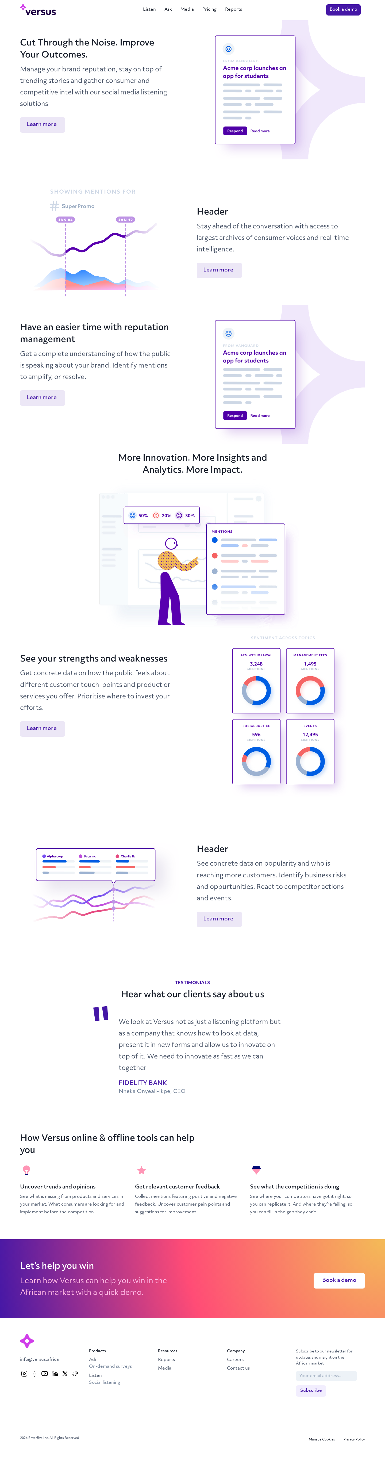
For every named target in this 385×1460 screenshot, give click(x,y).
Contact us (238, 1368)
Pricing (209, 9)
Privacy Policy (354, 1439)
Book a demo (343, 9)
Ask (168, 9)
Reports (233, 9)
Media (187, 9)
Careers (235, 1360)
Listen (149, 9)
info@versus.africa (39, 1360)
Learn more (41, 124)
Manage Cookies (322, 1439)
